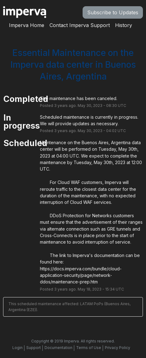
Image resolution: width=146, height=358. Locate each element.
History (123, 25)
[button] (113, 12)
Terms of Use (88, 347)
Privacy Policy (117, 347)
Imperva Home (26, 25)
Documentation (58, 347)
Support (33, 347)
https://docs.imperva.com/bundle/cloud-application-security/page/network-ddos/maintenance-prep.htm (81, 275)
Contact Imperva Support (79, 25)
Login (17, 347)
